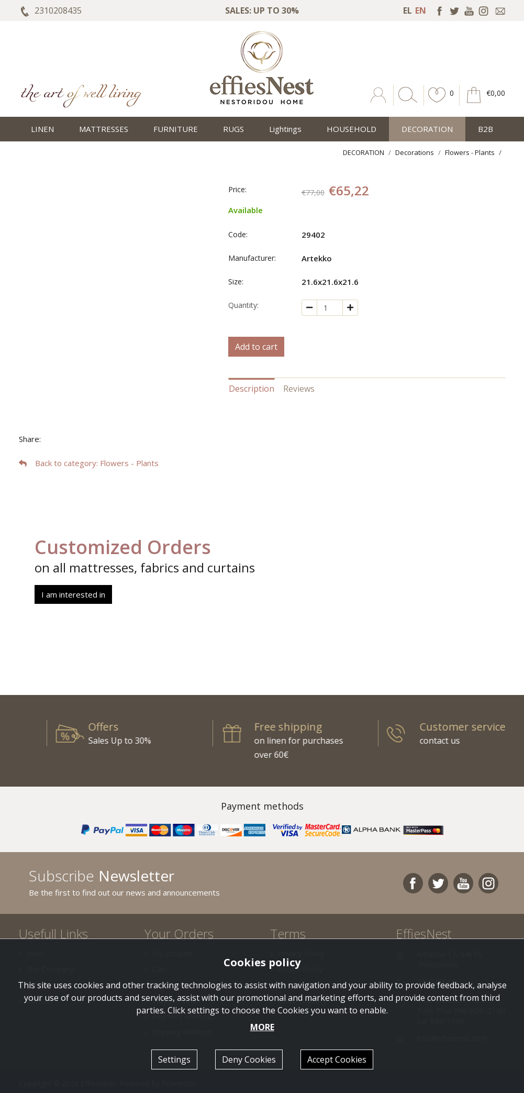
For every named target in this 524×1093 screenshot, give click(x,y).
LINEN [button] (42, 129)
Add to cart (256, 346)
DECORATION (363, 152)
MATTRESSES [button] (103, 129)
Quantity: (243, 305)
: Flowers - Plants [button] (89, 463)
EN (420, 10)
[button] (437, 102)
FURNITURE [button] (175, 129)
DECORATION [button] (427, 129)
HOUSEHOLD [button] (351, 129)
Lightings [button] (285, 129)
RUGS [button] (233, 129)
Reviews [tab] (299, 388)
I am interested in (73, 594)
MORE (262, 1027)
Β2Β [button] (485, 129)
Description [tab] (251, 388)
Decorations (414, 152)
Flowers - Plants (470, 152)
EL (407, 10)
